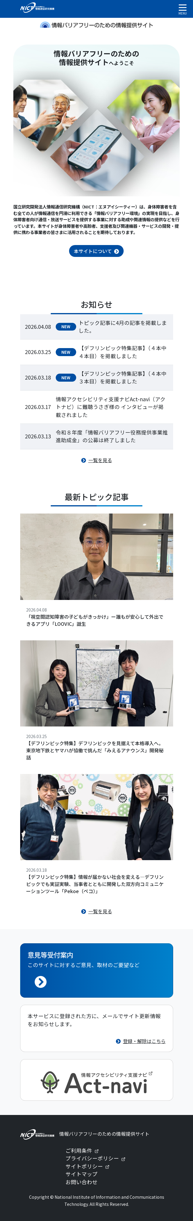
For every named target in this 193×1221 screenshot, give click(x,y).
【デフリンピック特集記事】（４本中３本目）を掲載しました (123, 377)
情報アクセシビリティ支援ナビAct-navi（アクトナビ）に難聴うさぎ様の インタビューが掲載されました (110, 406)
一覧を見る (100, 460)
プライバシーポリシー (98, 1158)
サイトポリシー (90, 1166)
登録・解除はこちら (144, 1041)
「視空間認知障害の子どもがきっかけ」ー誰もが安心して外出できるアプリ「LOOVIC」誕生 (94, 620)
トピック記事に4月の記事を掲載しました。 (123, 326)
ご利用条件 (84, 1150)
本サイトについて (93, 251)
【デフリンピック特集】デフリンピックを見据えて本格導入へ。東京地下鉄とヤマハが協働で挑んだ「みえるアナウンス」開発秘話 (95, 750)
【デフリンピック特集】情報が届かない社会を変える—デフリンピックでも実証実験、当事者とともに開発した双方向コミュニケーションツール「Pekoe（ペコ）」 (95, 884)
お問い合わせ (82, 1182)
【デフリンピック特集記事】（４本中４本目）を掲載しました (123, 351)
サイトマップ (82, 1174)
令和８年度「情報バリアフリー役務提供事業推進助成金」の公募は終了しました (112, 436)
